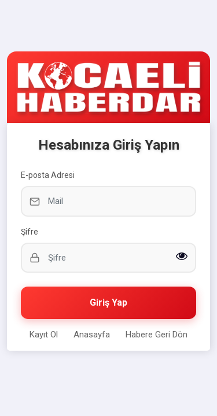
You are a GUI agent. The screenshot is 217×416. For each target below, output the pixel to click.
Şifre (29, 231)
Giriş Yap (109, 302)
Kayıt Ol (44, 334)
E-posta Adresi (48, 175)
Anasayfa (91, 334)
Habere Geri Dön (156, 334)
